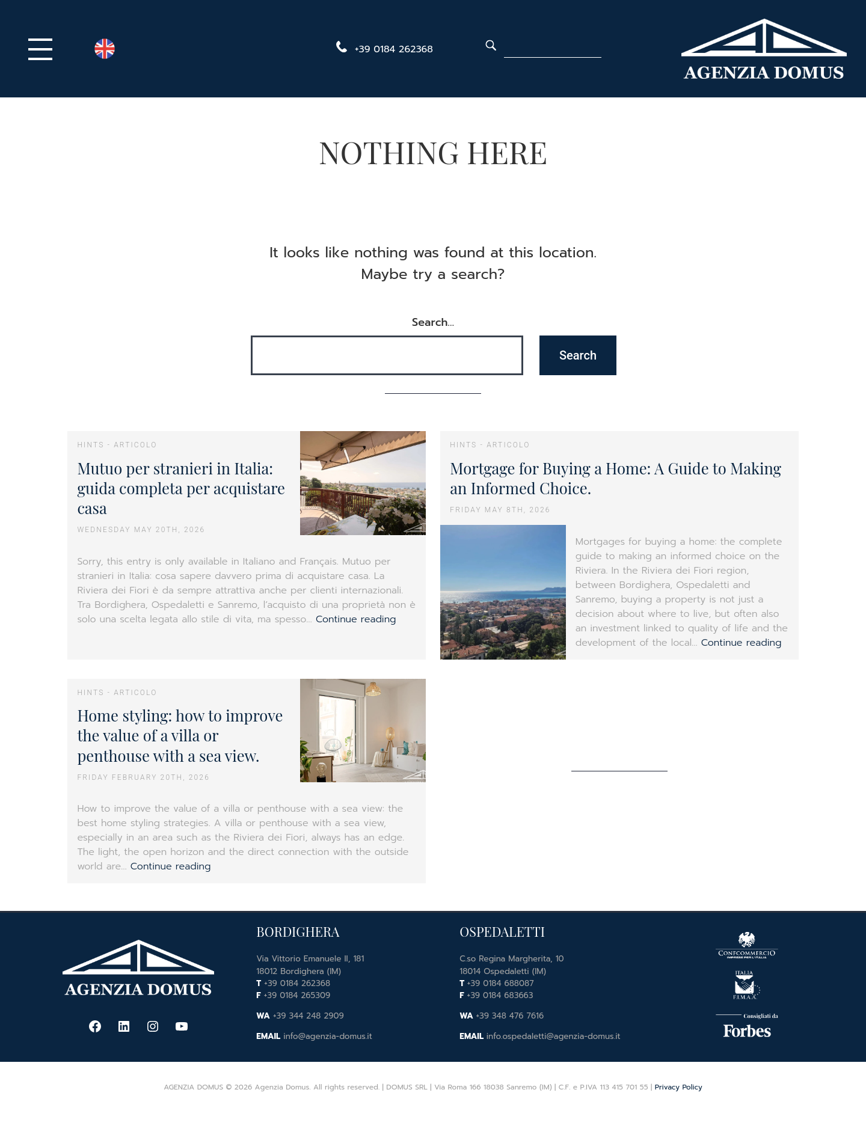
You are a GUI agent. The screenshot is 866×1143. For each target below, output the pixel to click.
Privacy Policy (678, 1087)
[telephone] (382, 49)
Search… (433, 322)
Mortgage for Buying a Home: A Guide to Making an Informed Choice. (615, 478)
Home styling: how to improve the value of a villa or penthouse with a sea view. (180, 735)
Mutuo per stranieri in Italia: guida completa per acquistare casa (181, 488)
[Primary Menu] (43, 48)
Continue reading (356, 619)
